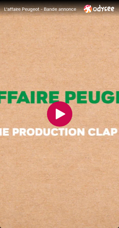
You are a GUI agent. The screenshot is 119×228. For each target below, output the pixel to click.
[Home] (99, 9)
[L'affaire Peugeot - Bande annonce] (41, 9)
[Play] (59, 114)
